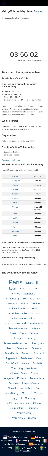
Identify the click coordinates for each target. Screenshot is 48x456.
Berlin (15, 214)
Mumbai (15, 207)
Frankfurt (15, 218)
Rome (15, 227)
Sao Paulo (15, 189)
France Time (33, 106)
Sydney (15, 198)
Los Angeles (15, 181)
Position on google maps (11, 160)
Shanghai (15, 231)
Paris (15, 236)
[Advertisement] (24, 36)
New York (15, 176)
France (37, 11)
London (15, 194)
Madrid (15, 222)
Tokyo (15, 203)
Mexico (15, 185)
